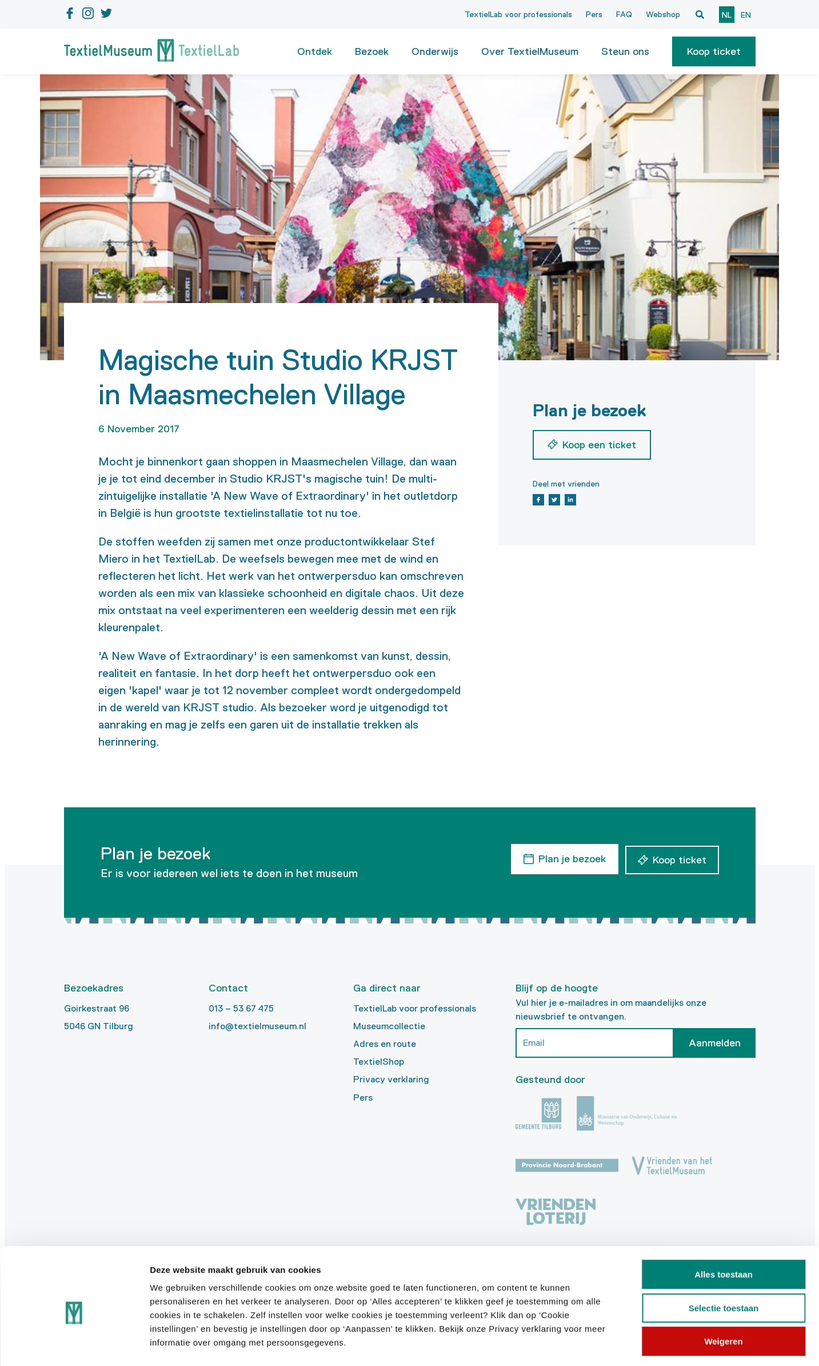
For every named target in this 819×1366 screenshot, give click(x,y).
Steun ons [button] (625, 51)
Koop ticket (714, 51)
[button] (714, 51)
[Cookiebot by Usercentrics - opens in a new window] (74, 1343)
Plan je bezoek (570, 858)
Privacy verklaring (391, 1079)
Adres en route (384, 1044)
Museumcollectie (389, 1026)
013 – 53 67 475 (241, 1008)
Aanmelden (715, 1043)
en (746, 14)
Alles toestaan (723, 1226)
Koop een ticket (599, 445)
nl (727, 14)
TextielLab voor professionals (518, 14)
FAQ (624, 14)
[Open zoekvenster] (700, 14)
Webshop (663, 14)
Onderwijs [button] (435, 51)
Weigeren (723, 1293)
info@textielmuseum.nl (257, 1026)
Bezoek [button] (372, 51)
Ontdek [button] (314, 51)
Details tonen (617, 1343)
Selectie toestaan (724, 1260)
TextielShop (378, 1061)
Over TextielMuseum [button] (529, 51)
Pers (594, 14)
